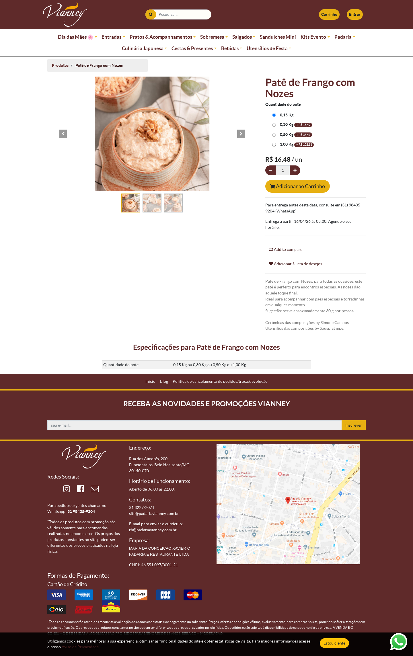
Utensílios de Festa (267, 48)
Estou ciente (334, 643)
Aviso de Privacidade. (81, 647)
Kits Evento (313, 37)
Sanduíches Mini (278, 37)
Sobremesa (212, 37)
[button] (63, 134)
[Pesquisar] (150, 14)
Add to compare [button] (285, 249)
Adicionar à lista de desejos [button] (295, 263)
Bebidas (230, 48)
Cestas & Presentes (192, 48)
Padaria (343, 37)
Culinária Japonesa (142, 48)
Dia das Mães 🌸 (75, 37)
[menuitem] (150, 381)
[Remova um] (270, 170)
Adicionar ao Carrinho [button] (297, 186)
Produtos (60, 65)
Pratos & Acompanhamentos (161, 37)
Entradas (111, 37)
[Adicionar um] (295, 170)
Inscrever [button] (353, 425)
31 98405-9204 (81, 511)
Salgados (242, 37)
